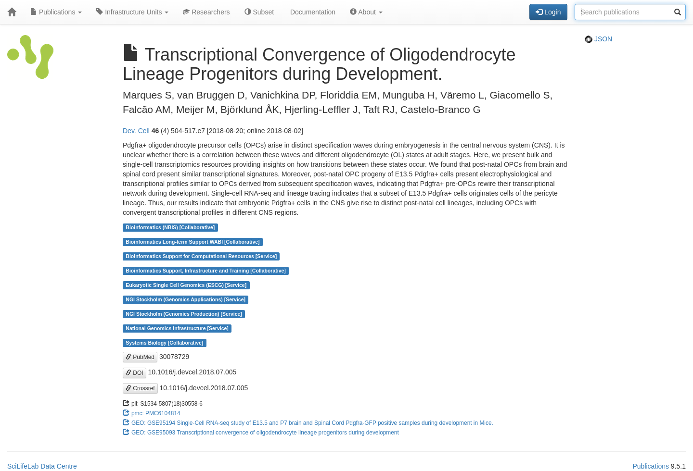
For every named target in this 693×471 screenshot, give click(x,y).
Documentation (311, 12)
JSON (598, 39)
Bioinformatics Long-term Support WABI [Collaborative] (192, 242)
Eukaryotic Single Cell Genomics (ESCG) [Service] (186, 285)
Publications (56, 12)
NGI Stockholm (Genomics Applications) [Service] (185, 299)
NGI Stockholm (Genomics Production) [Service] (184, 314)
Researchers (206, 12)
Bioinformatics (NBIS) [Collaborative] (170, 227)
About (366, 12)
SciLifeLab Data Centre (42, 466)
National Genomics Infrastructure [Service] (177, 328)
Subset (259, 12)
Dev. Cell (136, 131)
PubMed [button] (140, 357)
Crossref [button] (140, 388)
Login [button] (548, 12)
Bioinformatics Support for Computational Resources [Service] (201, 256)
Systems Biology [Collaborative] (164, 343)
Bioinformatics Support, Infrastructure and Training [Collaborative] (206, 270)
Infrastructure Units (132, 12)
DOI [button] (134, 373)
